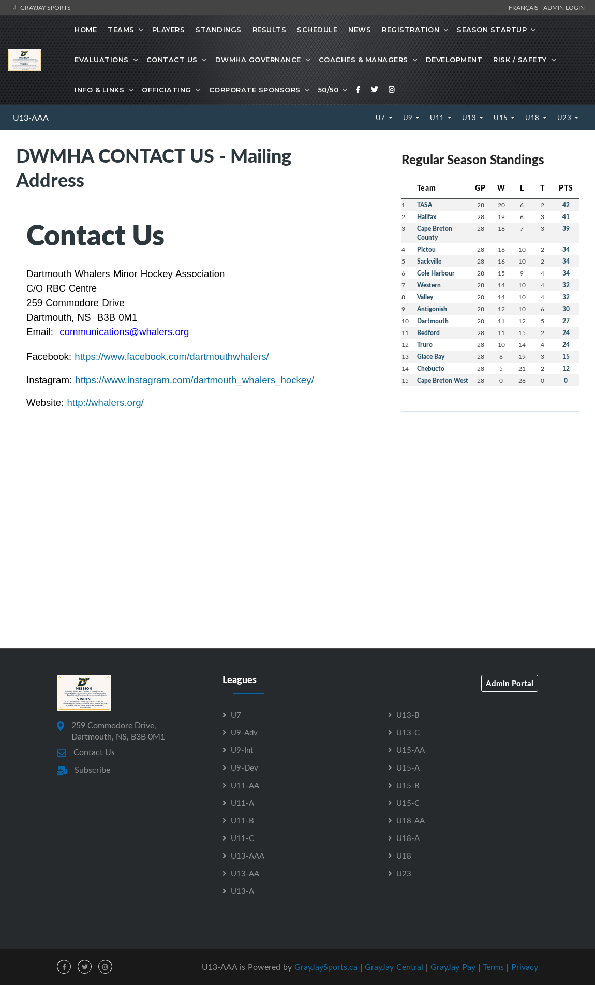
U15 (502, 117)
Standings (219, 29)
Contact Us (172, 59)
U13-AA (245, 873)
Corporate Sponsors (255, 89)
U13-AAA (31, 117)
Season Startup (492, 29)
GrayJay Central (394, 967)
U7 (382, 117)
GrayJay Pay (452, 967)
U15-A (408, 767)
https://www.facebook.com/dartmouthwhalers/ (172, 356)
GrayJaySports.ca (326, 967)
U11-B (242, 820)
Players (168, 29)
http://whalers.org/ (105, 402)
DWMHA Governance (258, 59)
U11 (438, 117)
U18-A (408, 838)
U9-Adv (244, 732)
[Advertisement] (490, 492)
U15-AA (410, 750)
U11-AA (245, 785)
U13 (470, 117)
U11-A (242, 803)
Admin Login (564, 7)
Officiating (166, 89)
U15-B (408, 785)
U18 (533, 117)
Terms (493, 967)
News (359, 29)
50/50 (328, 89)
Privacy (524, 967)
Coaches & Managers (363, 59)
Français (525, 7)
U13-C (408, 732)
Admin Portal (509, 683)
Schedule (317, 29)
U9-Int (242, 750)
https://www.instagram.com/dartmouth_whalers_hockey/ (194, 379)
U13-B (408, 714)
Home (86, 29)
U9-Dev (244, 767)
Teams (121, 29)
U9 (409, 117)
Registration (410, 29)
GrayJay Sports (40, 7)
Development (454, 59)
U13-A (242, 891)
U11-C (242, 838)
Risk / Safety (520, 59)
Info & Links (99, 89)
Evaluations (102, 59)
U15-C (408, 803)
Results (269, 29)
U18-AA (410, 820)
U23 (565, 117)
